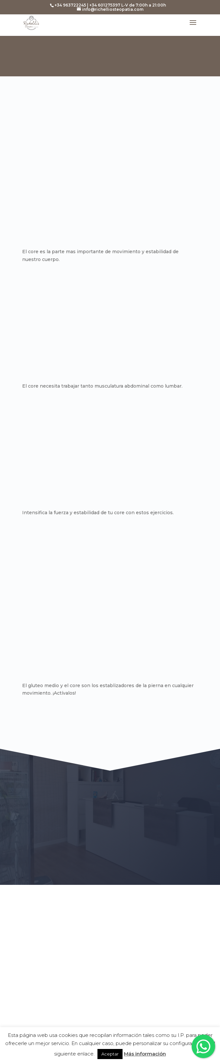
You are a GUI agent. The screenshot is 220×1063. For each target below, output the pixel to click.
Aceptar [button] (110, 1053)
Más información (145, 1054)
